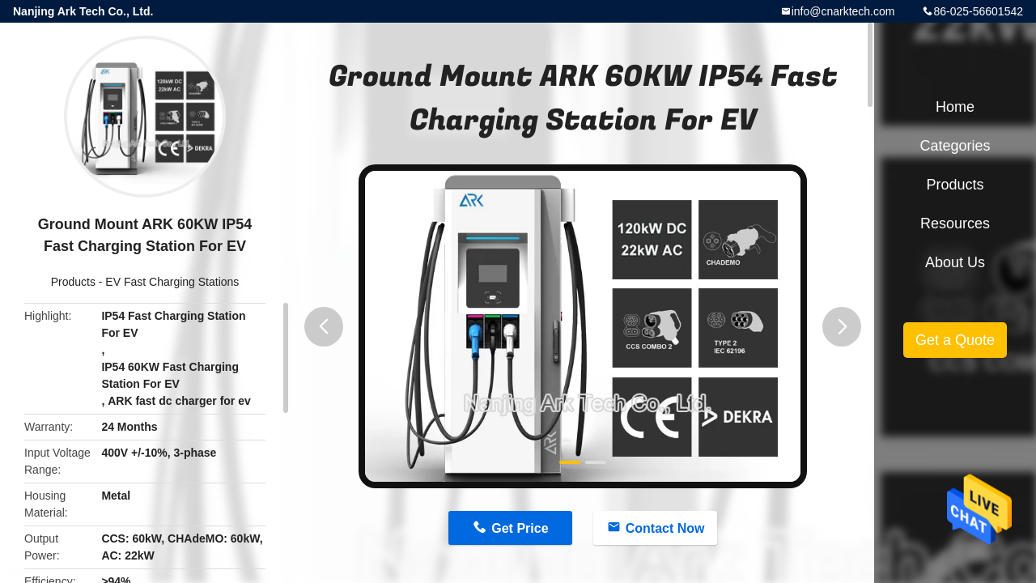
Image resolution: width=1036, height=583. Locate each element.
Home (955, 107)
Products (73, 281)
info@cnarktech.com (843, 11)
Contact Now (665, 528)
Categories (954, 146)
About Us (955, 262)
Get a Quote (955, 340)
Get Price (519, 528)
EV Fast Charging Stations (172, 281)
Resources (955, 223)
